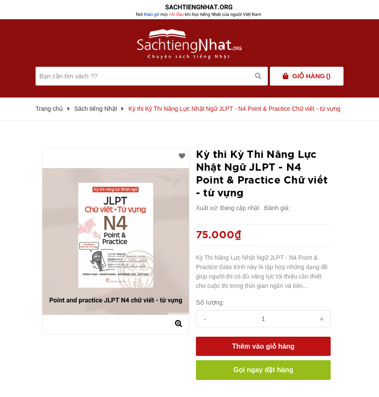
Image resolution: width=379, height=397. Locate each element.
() (311, 76)
